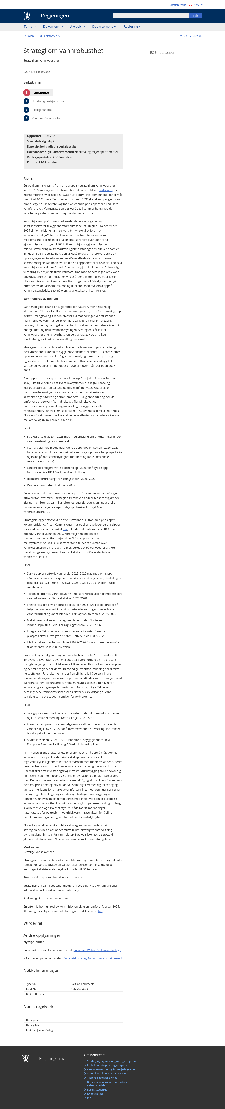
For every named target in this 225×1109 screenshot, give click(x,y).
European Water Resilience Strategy (97, 950)
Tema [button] (28, 26)
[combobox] (151, 15)
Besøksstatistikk (97, 1089)
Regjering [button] (131, 26)
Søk (195, 15)
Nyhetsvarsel (95, 1093)
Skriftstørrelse (178, 5)
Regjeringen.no (56, 16)
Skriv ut (197, 35)
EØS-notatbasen (162, 52)
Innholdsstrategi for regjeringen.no (108, 1065)
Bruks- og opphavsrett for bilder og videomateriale (108, 1083)
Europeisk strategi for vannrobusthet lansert (92, 958)
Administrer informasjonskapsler (107, 1073)
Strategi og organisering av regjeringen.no (112, 1061)
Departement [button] (103, 26)
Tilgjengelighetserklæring (102, 1077)
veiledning (106, 190)
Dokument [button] (51, 26)
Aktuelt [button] (76, 26)
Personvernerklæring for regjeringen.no (111, 1069)
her (65, 529)
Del (185, 35)
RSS (89, 1098)
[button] (49, 36)
